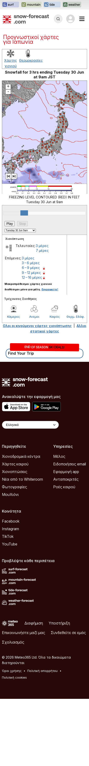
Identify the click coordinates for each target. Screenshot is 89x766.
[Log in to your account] (70, 19)
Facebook (10, 521)
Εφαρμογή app (66, 471)
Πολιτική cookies (14, 677)
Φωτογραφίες (14, 486)
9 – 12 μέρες (31, 273)
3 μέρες (42, 246)
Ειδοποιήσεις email (69, 464)
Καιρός (55, 316)
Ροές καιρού (64, 486)
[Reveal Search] (58, 19)
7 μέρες (42, 250)
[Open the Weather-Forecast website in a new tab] (71, 5)
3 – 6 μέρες (31, 263)
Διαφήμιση (33, 623)
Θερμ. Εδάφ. (75, 316)
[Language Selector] (30, 425)
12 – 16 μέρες (32, 277)
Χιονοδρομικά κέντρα (21, 456)
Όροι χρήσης (12, 671)
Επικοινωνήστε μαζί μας (23, 632)
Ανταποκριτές (66, 479)
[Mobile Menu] (82, 19)
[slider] (24, 213)
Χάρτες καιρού (15, 464)
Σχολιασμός (13, 642)
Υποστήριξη (59, 623)
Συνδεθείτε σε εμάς (68, 632)
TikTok (8, 536)
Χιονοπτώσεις (14, 471)
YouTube (9, 544)
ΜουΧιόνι (10, 494)
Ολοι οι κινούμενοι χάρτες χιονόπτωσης (37, 326)
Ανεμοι (34, 316)
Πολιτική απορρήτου (42, 671)
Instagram (10, 528)
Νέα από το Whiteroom (22, 479)
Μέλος (59, 456)
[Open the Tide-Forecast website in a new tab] (52, 5)
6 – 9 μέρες (31, 268)
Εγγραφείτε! (50, 289)
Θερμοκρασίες (31, 60)
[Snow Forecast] (26, 19)
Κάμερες (13, 316)
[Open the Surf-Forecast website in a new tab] (10, 5)
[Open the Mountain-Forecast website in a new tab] (31, 5)
